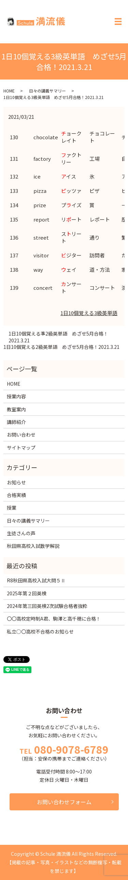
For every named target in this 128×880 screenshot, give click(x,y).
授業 (11, 507)
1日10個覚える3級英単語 (88, 312)
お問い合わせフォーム (64, 802)
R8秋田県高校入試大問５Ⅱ (36, 580)
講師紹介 (16, 421)
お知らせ (16, 482)
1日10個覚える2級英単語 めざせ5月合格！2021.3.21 (61, 347)
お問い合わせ (21, 434)
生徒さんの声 (21, 533)
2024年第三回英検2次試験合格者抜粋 (47, 605)
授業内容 (16, 396)
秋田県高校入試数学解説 (33, 545)
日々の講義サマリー (47, 91)
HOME (9, 91)
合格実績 (16, 495)
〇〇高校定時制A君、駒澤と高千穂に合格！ (54, 618)
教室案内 (16, 409)
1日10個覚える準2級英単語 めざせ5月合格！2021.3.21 (58, 337)
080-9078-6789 (71, 749)
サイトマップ (21, 447)
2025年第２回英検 (26, 593)
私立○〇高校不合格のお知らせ (40, 631)
